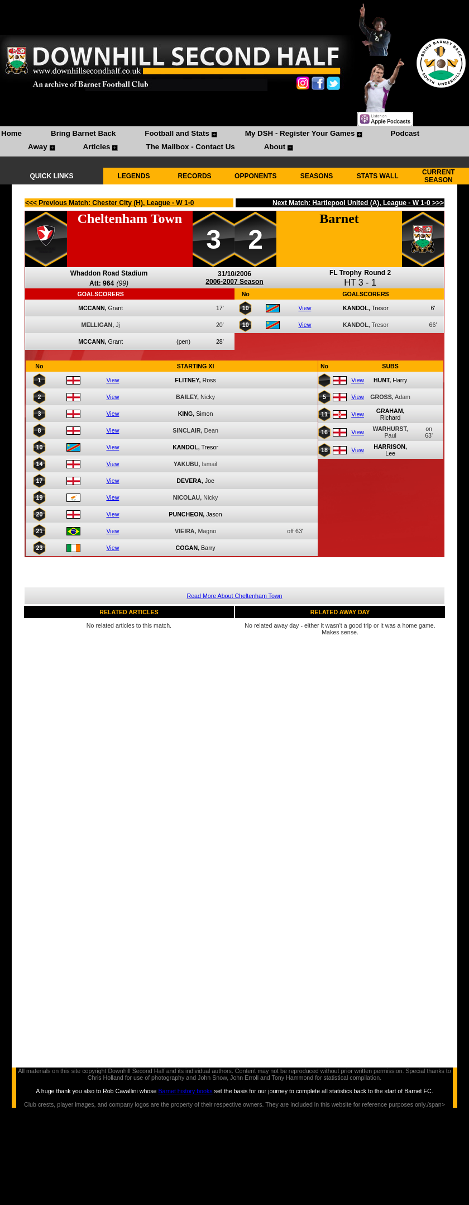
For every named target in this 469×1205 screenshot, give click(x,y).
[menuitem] (11, 134)
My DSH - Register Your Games (300, 133)
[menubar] (234, 141)
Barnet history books (185, 1091)
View (304, 308)
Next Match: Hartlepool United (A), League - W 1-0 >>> (358, 203)
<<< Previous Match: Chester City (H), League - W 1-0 (109, 203)
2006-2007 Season (234, 282)
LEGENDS (133, 176)
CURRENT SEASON (438, 176)
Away (37, 147)
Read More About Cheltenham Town (235, 595)
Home (11, 133)
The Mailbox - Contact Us (190, 147)
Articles (97, 147)
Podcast (404, 133)
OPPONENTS (255, 176)
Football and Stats (177, 133)
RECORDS (195, 176)
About (275, 147)
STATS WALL (378, 176)
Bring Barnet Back (83, 133)
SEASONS (316, 176)
